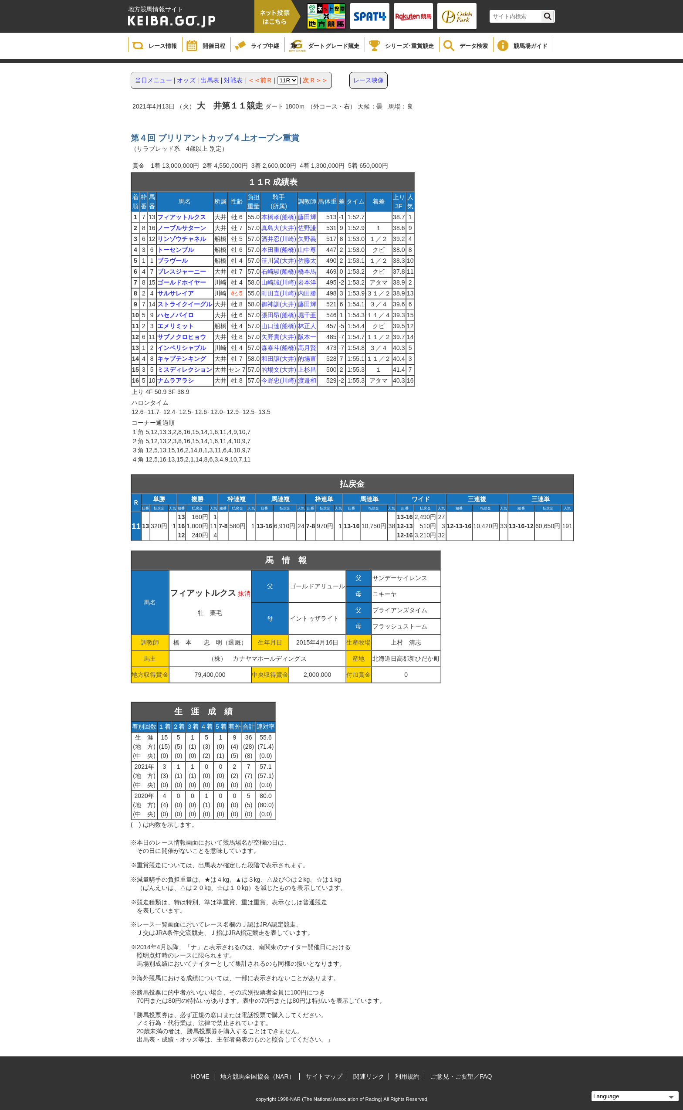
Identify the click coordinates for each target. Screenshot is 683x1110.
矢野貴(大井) (278, 336)
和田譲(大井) (278, 358)
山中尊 (307, 249)
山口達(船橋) (278, 325)
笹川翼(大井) (278, 260)
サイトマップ (324, 1076)
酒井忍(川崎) (278, 238)
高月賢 (307, 347)
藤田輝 (307, 217)
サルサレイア (175, 293)
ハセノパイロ (175, 315)
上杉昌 (307, 369)
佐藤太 (307, 260)
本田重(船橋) (278, 249)
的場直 (307, 358)
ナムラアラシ (175, 380)
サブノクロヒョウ (181, 336)
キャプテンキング (181, 358)
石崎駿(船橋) (278, 271)
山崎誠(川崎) (278, 282)
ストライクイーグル (185, 304)
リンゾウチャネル (181, 238)
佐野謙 (307, 227)
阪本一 (307, 336)
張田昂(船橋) (278, 315)
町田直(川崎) (278, 293)
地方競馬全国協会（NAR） (257, 1076)
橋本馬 (307, 271)
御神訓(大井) (278, 304)
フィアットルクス (181, 217)
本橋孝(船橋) (278, 217)
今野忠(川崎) (278, 380)
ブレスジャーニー (181, 271)
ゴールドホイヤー (181, 282)
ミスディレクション (185, 369)
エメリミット (175, 325)
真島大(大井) (278, 227)
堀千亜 (307, 315)
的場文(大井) (278, 369)
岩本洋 (307, 282)
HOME (200, 1076)
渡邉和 (307, 380)
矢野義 (307, 238)
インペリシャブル (181, 347)
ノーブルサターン (181, 227)
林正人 (307, 325)
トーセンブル (175, 249)
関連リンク (368, 1076)
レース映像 (368, 80)
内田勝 (307, 293)
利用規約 (407, 1076)
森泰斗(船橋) (278, 347)
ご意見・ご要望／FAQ (461, 1076)
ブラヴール (172, 260)
